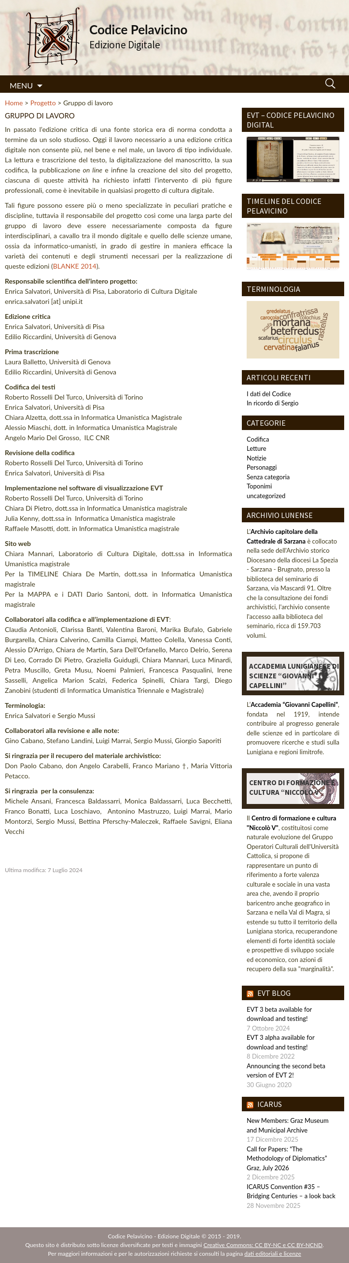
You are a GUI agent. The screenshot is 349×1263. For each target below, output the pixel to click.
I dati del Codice (269, 394)
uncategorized (266, 496)
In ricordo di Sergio (272, 403)
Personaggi (262, 467)
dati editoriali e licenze (272, 1253)
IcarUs (269, 1104)
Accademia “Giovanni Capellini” (294, 704)
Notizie (256, 458)
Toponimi (259, 486)
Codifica (258, 439)
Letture (256, 448)
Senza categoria (268, 477)
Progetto (43, 103)
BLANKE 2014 (75, 266)
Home (14, 103)
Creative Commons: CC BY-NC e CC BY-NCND (263, 1245)
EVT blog (274, 993)
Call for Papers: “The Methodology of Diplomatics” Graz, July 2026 (287, 1158)
